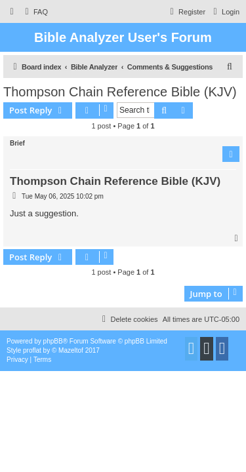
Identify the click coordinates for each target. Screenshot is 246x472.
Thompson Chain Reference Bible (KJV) (120, 92)
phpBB (53, 341)
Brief (17, 143)
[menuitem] (35, 12)
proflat (32, 350)
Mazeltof (70, 350)
